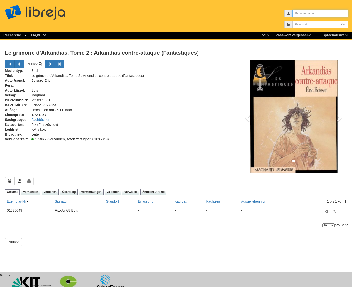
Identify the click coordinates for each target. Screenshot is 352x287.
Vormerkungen (91, 192)
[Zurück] (10, 64)
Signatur (61, 201)
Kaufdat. (181, 201)
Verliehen (50, 192)
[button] (247, 116)
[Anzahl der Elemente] (328, 225)
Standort (112, 201)
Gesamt (12, 192)
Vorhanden (30, 192)
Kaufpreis (213, 201)
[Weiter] (50, 64)
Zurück (34, 64)
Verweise (130, 192)
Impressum (35, 286)
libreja (44, 10)
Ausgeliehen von (253, 201)
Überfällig (69, 192)
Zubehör (113, 192)
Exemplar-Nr (16, 201)
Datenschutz (46, 286)
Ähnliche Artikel (153, 192)
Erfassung (145, 201)
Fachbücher (40, 120)
